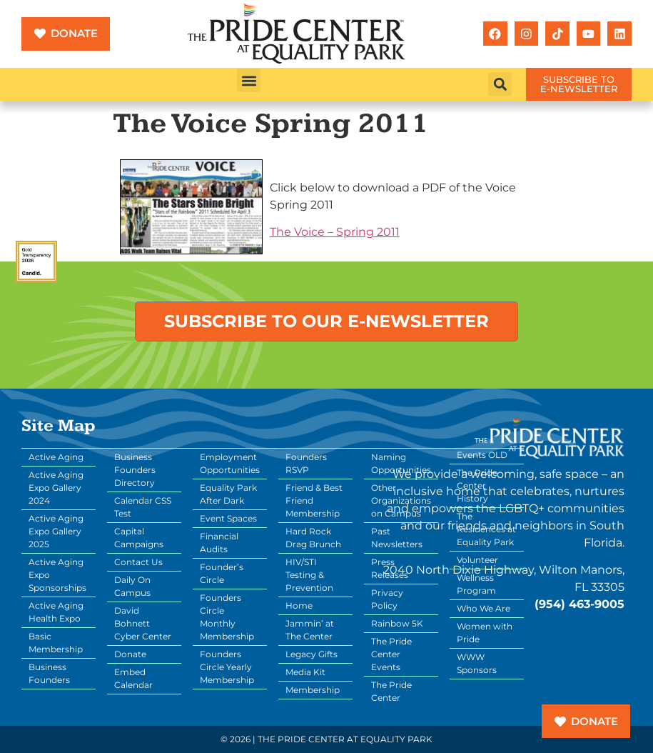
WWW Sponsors (477, 663)
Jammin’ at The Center (309, 630)
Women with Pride (484, 632)
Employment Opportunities (230, 463)
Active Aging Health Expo (56, 612)
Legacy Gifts (311, 654)
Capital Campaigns (138, 537)
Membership (312, 689)
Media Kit (305, 672)
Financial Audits (219, 542)
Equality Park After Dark (228, 494)
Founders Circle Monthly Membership (227, 617)
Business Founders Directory (135, 470)
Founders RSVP (306, 463)
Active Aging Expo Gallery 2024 (56, 487)
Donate (130, 654)
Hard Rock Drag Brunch (313, 537)
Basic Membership (56, 642)
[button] (248, 80)
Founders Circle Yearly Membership (227, 667)
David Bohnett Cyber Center (142, 623)
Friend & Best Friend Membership (314, 500)
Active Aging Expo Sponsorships (57, 575)
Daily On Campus (132, 586)
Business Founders (49, 673)
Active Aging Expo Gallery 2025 (56, 531)
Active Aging (56, 457)
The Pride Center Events (391, 654)
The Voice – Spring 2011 (335, 232)
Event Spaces (228, 518)
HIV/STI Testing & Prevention (309, 575)
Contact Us (138, 562)
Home (299, 605)
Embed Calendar (133, 678)
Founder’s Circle (221, 573)
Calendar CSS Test (142, 507)
